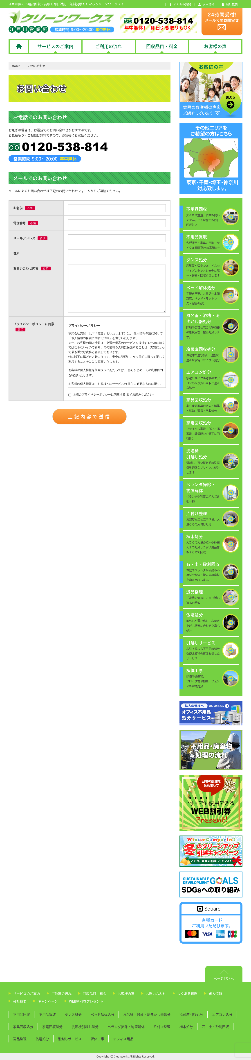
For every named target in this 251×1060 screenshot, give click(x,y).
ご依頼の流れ (61, 993)
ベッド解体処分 (102, 1014)
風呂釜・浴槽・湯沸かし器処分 (146, 1014)
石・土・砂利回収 (215, 1026)
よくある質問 (187, 993)
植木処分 (186, 1026)
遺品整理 (20, 1038)
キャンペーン (48, 1001)
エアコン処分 (222, 1014)
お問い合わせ (156, 993)
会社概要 (20, 1001)
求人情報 (215, 993)
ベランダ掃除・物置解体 (126, 1026)
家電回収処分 (52, 1026)
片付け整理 (162, 1026)
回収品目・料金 (94, 993)
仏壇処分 (42, 1038)
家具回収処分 (23, 1026)
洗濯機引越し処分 (85, 1026)
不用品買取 (47, 1014)
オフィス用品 (123, 1038)
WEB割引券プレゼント (86, 1001)
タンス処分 (73, 1014)
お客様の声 (126, 993)
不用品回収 (21, 1014)
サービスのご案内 (26, 993)
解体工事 (97, 1038)
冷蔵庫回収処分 (191, 1014)
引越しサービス (70, 1038)
